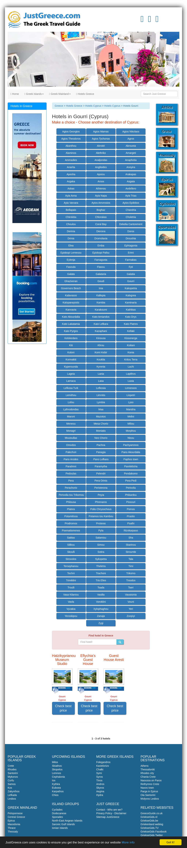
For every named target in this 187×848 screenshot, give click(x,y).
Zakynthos (14, 791)
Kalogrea (131, 295)
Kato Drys (130, 316)
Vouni (131, 601)
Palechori (71, 452)
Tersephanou (71, 566)
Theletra (101, 566)
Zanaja (101, 616)
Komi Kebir (101, 352)
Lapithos (131, 373)
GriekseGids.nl (149, 816)
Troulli (71, 587)
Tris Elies (101, 580)
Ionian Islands (60, 827)
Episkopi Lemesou (70, 252)
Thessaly (13, 831)
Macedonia (14, 824)
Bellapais (71, 209)
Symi (99, 773)
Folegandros (103, 762)
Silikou (71, 544)
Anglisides (101, 167)
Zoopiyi (131, 616)
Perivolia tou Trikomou (71, 494)
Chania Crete (148, 776)
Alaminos (71, 152)
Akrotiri (101, 145)
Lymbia (101, 402)
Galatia (131, 274)
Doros (130, 231)
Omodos (71, 445)
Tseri (131, 587)
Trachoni (101, 573)
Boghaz (101, 209)
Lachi (131, 366)
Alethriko (101, 152)
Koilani (131, 345)
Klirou (101, 345)
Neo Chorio (100, 437)
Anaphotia (131, 160)
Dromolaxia (100, 238)
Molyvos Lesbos (150, 798)
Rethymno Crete (150, 784)
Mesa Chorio (101, 423)
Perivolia (131, 487)
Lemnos (56, 773)
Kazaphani (101, 331)
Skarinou (131, 544)
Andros (100, 784)
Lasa (101, 380)
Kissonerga (130, 338)
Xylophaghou (101, 608)
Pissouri (130, 502)
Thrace (12, 827)
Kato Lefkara (101, 323)
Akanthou (71, 145)
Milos (55, 762)
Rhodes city (147, 773)
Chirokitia (71, 217)
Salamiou (101, 537)
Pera (71, 480)
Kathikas (131, 309)
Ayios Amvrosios (100, 202)
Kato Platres (131, 323)
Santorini (13, 773)
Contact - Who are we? (109, 809)
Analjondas (101, 160)
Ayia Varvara (71, 202)
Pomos (131, 509)
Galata (71, 274)
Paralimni (71, 466)
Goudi (101, 281)
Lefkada (12, 795)
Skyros (100, 787)
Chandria (131, 209)
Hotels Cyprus (93, 105)
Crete (11, 765)
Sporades (57, 816)
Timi (130, 566)
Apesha (71, 174)
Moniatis (101, 430)
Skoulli (71, 551)
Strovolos (71, 559)
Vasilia (100, 594)
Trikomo (130, 573)
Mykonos (13, 776)
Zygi (100, 623)
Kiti (71, 345)
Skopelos (57, 769)
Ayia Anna (71, 195)
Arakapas (130, 174)
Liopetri (131, 395)
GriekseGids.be (149, 820)
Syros (99, 776)
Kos (10, 787)
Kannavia (71, 309)
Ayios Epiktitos (131, 202)
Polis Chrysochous (100, 509)
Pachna (101, 445)
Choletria (131, 217)
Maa (100, 409)
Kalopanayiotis (71, 302)
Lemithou (71, 395)
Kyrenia (101, 366)
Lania (101, 373)
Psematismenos (71, 530)
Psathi (130, 523)
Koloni (71, 352)
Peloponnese (15, 813)
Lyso (130, 402)
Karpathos (58, 791)
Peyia (101, 494)
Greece (59, 105)
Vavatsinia (131, 594)
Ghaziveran (71, 281)
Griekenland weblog (152, 824)
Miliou (130, 423)
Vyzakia (70, 608)
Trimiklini (71, 580)
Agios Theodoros (71, 138)
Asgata (131, 181)
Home (14, 93)
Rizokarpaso (131, 530)
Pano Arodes (71, 459)
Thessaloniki (148, 769)
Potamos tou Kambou (101, 516)
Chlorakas (101, 217)
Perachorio (71, 487)
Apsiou (101, 174)
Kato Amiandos (100, 316)
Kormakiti (71, 359)
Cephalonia (58, 776)
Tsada (101, 587)
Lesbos (12, 798)
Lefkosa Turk (71, 388)
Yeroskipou (71, 616)
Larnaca (71, 380)
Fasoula (71, 266)
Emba (101, 245)
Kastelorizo (102, 765)
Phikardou (131, 494)
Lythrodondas (71, 409)
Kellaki (131, 331)
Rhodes (12, 769)
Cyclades (57, 809)
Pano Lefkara (100, 459)
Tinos (99, 780)
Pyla (100, 530)
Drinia (71, 238)
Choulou (71, 224)
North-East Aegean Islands (67, 820)
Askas (70, 188)
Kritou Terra (130, 359)
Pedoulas (71, 473)
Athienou (101, 188)
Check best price (63, 708)
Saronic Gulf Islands (63, 824)
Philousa (71, 502)
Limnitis (101, 395)
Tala (130, 559)
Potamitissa (70, 516)
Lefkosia (101, 388)
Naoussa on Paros (151, 780)
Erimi (131, 252)
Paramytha (101, 466)
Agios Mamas (101, 131)
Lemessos (131, 388)
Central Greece (16, 816)
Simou (101, 544)
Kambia (101, 302)
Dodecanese (59, 813)
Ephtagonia (130, 245)
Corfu (11, 780)
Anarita (71, 167)
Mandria (131, 409)
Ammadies (71, 160)
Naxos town (147, 787)
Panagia (101, 452)
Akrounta (131, 145)
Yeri (131, 608)
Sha (131, 537)
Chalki (99, 769)
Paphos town (130, 459)
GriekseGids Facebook (154, 831)
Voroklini (101, 601)
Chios (55, 795)
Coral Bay (100, 224)
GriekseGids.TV (150, 827)
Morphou (131, 430)
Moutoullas (71, 437)
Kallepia (100, 295)
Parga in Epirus (149, 791)
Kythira (56, 784)
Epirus (11, 820)
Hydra (99, 795)
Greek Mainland (60, 93)
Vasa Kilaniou (71, 594)
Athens (145, 765)
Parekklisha (130, 466)
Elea (71, 245)
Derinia (71, 231)
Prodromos (71, 523)
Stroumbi (131, 551)
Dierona (100, 231)
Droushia (131, 238)
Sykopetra (101, 559)
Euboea (56, 787)
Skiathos (57, 765)
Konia (130, 352)
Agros (130, 138)
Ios (54, 780)
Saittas (71, 537)
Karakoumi (101, 309)
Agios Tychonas (101, 138)
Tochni (71, 573)
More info (128, 842)
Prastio (131, 516)
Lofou (71, 402)
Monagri (71, 430)
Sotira (101, 551)
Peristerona (101, 487)
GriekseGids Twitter (152, 835)
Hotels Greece (85, 93)
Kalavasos (71, 295)
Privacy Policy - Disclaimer (111, 813)
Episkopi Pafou (100, 252)
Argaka (71, 181)
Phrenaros (101, 502)
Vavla (71, 601)
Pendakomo (131, 473)
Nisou (130, 437)
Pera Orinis (100, 480)
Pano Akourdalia (130, 452)
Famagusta (100, 259)
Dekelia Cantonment (130, 224)
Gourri (130, 281)
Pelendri (101, 473)
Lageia (71, 373)
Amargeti (131, 152)
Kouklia (101, 359)
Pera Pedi (130, 480)
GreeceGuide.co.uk (152, 813)
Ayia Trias (130, 195)
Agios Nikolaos (130, 131)
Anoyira (131, 167)
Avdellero (130, 188)
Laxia (131, 380)
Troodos (131, 580)
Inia (101, 288)
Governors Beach (71, 288)
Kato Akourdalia (71, 316)
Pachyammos (131, 445)
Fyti (131, 266)
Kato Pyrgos (71, 331)
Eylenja (71, 259)
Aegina (100, 791)
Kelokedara (70, 338)
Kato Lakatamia (71, 323)
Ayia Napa (101, 195)
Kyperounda (71, 366)
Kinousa (101, 338)
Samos (12, 784)
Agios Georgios (71, 131)
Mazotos (101, 416)
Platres (71, 509)
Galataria (101, 274)
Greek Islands (33, 93)
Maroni (71, 416)
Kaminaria (131, 302)
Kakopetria (131, 288)
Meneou (71, 423)
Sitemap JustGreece (107, 816)
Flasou (101, 266)
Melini (130, 416)
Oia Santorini (148, 795)
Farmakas (130, 259)
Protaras (101, 523)
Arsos (101, 181)
